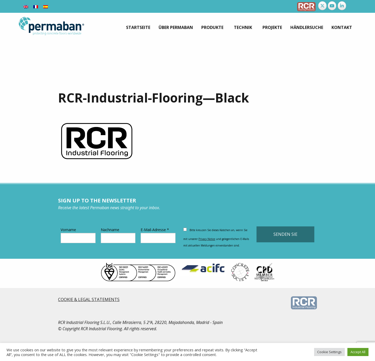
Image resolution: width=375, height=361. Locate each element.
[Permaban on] (351, 6)
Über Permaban (176, 27)
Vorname (78, 235)
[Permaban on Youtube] (332, 5)
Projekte (272, 27)
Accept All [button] (358, 352)
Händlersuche (306, 27)
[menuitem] (138, 27)
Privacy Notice (206, 239)
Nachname (118, 235)
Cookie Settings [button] (329, 352)
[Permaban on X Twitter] (322, 5)
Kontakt (342, 27)
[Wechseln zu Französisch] (36, 6)
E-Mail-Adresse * (158, 235)
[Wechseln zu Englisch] (26, 6)
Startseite (138, 27)
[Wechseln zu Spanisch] (46, 6)
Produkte (212, 27)
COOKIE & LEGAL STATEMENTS (89, 299)
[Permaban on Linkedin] (342, 5)
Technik (243, 27)
